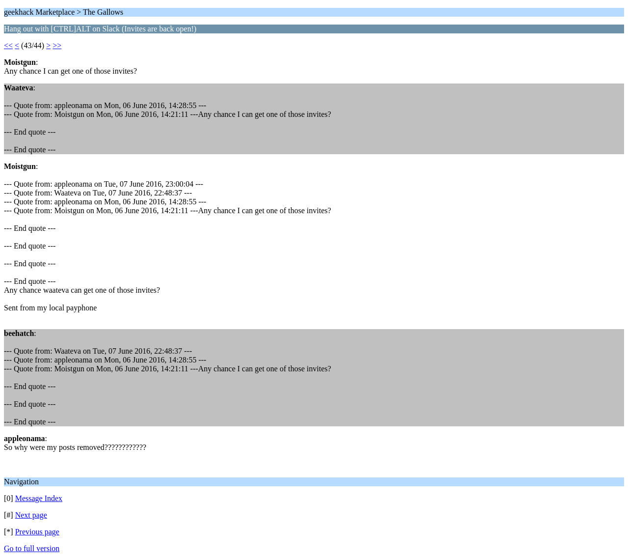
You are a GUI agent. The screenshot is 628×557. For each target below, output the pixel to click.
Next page (31, 515)
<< (8, 45)
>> (56, 45)
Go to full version (31, 548)
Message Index (38, 498)
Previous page (37, 532)
